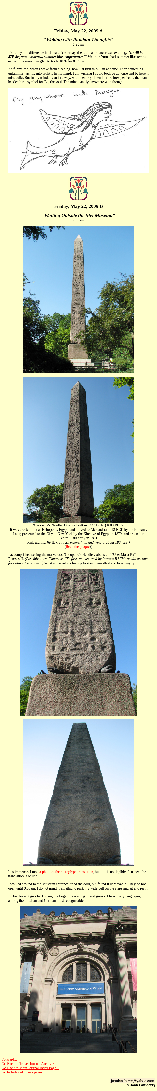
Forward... (9, 1059)
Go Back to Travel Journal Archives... (29, 1064)
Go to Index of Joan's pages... (23, 1072)
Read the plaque (78, 547)
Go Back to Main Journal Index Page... (30, 1068)
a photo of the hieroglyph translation (66, 872)
